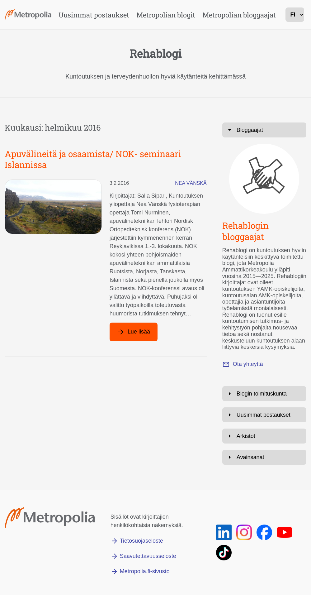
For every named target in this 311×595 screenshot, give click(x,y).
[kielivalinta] (294, 14)
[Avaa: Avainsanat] (264, 457)
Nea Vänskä (190, 183)
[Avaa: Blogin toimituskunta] (264, 393)
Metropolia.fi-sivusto (145, 571)
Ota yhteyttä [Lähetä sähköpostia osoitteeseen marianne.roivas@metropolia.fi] (248, 364)
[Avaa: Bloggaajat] (264, 129)
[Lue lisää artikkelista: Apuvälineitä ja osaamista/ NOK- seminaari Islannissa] (134, 332)
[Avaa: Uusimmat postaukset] (264, 414)
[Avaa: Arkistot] (264, 436)
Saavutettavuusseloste (148, 556)
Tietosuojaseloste (141, 541)
